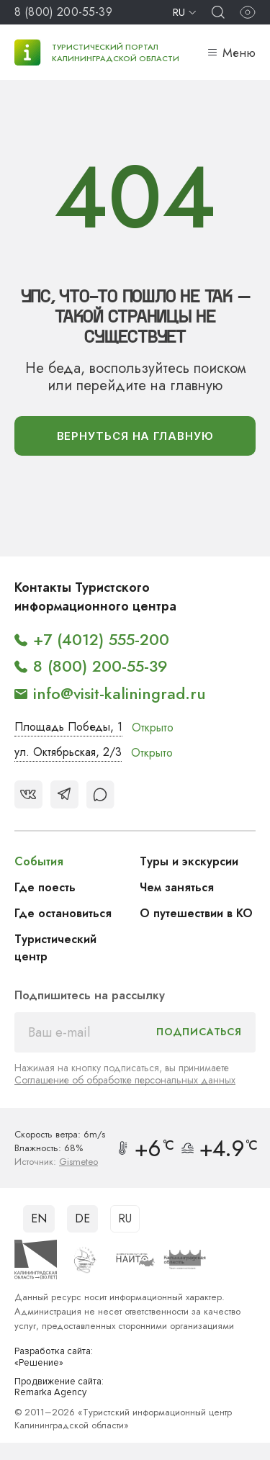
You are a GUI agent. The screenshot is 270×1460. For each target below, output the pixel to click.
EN (39, 1218)
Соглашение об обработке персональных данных (124, 1080)
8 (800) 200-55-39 (63, 12)
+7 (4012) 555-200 (101, 639)
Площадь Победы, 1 (68, 726)
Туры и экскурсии (189, 861)
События (38, 861)
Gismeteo (78, 1161)
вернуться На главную (135, 436)
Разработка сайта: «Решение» (53, 1357)
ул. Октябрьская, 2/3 (68, 752)
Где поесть (45, 887)
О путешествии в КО (196, 913)
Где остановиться (63, 913)
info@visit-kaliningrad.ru (119, 693)
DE (82, 1218)
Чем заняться (177, 887)
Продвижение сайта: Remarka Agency (59, 1387)
